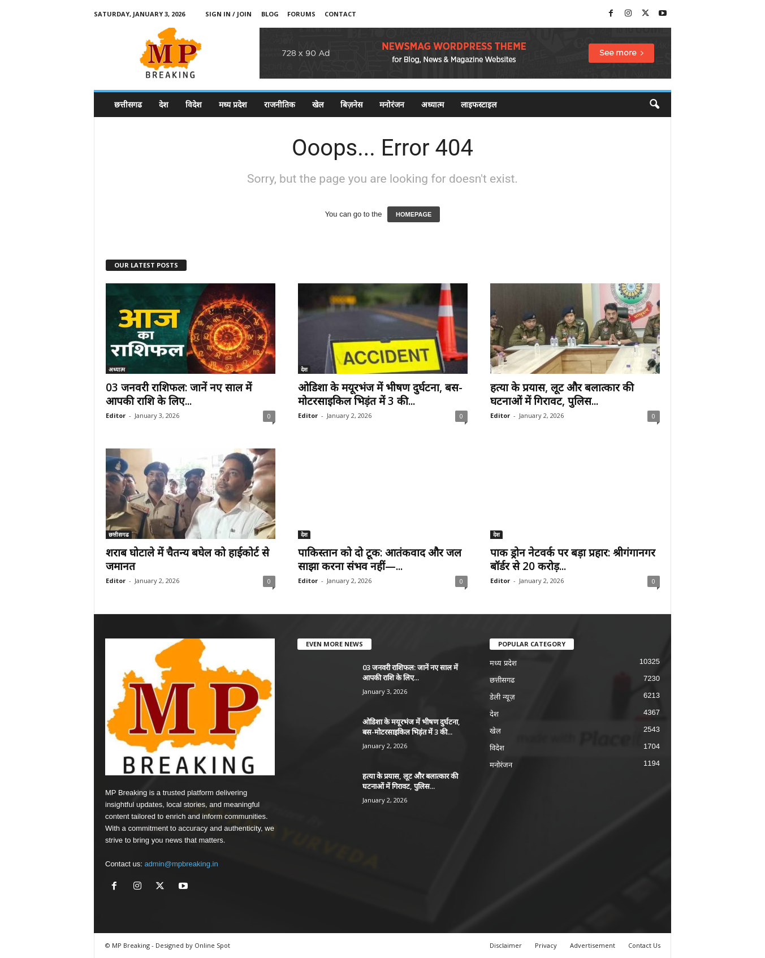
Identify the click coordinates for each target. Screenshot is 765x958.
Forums (301, 14)
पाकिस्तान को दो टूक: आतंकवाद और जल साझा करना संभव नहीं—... (379, 559)
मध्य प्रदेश (233, 104)
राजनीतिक (279, 104)
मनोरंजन (391, 104)
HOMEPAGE (413, 214)
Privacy (546, 945)
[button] (654, 104)
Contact (340, 14)
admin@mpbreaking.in (181, 864)
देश (163, 104)
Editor (116, 415)
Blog (270, 14)
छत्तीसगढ (128, 104)
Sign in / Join (228, 14)
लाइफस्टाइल (478, 104)
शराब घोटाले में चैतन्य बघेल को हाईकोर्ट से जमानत (187, 559)
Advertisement (592, 945)
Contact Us (644, 945)
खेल (317, 104)
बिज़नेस (351, 104)
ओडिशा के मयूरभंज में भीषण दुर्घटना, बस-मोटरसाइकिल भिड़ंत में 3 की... (380, 394)
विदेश (193, 104)
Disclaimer (506, 945)
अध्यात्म (432, 104)
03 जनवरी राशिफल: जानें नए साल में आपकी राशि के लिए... (179, 394)
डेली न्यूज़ (502, 697)
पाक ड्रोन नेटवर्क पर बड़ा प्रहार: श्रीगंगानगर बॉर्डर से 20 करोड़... (572, 559)
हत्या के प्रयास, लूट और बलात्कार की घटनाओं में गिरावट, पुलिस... (562, 394)
